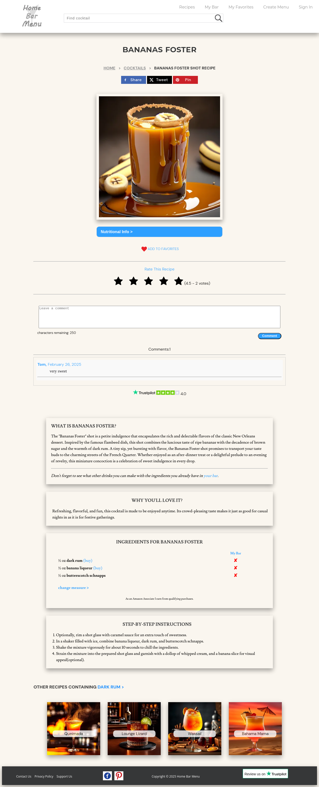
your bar (211, 475)
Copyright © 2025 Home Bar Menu (176, 776)
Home (109, 68)
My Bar (212, 7)
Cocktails (135, 68)
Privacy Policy (44, 776)
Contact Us (23, 776)
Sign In (306, 7)
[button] (159, 232)
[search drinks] (219, 18)
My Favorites (241, 7)
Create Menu (276, 7)
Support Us (64, 776)
